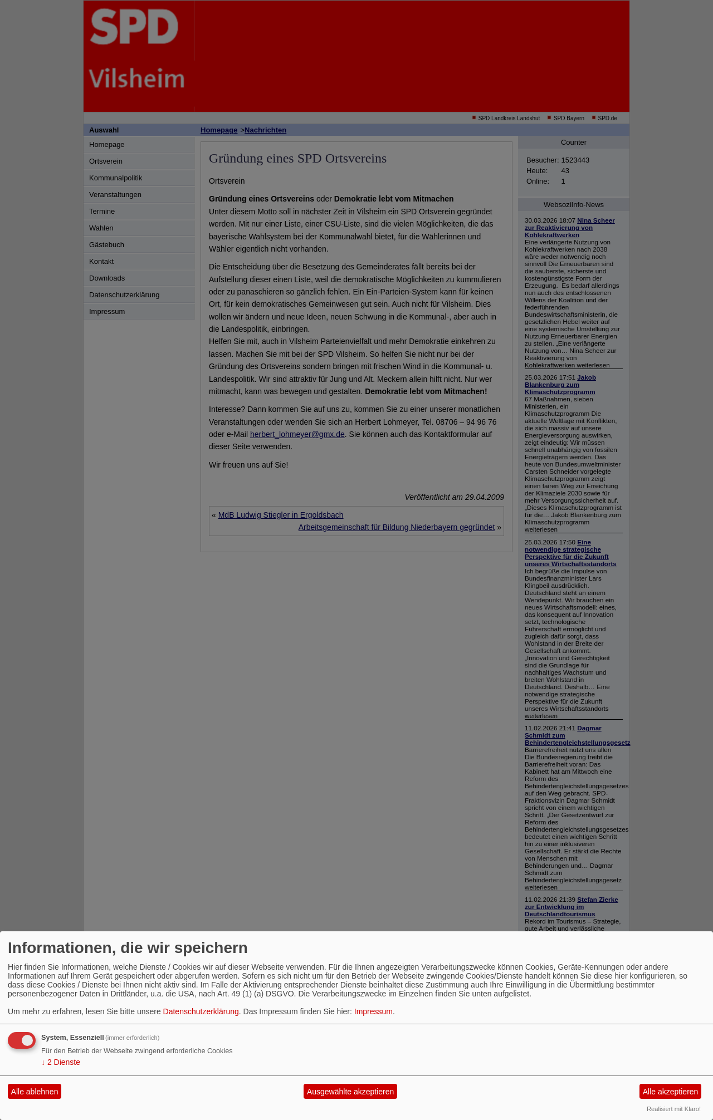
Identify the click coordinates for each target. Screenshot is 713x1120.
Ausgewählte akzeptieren (350, 1091)
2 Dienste (60, 1062)
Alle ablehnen (34, 1091)
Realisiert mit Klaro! (674, 1109)
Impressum (373, 1011)
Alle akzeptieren (671, 1091)
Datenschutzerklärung (201, 1011)
